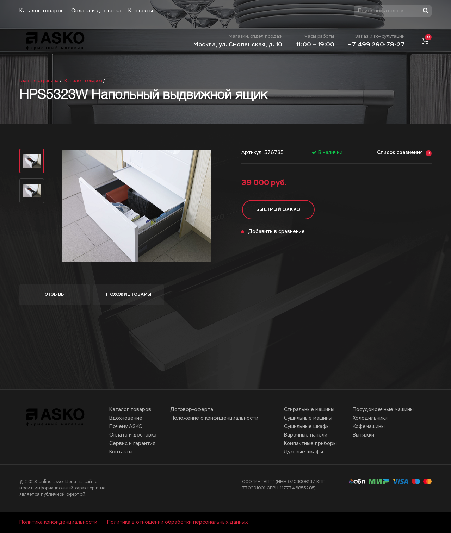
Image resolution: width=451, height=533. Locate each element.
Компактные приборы (310, 443)
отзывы (54, 295)
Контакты (140, 10)
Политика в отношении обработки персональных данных (177, 522)
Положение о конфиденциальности (214, 418)
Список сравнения (404, 153)
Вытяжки (363, 435)
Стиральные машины (309, 409)
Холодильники (370, 418)
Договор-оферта (192, 409)
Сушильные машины (308, 418)
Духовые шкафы (303, 452)
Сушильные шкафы (307, 426)
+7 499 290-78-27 (376, 45)
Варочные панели (305, 435)
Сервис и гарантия (132, 443)
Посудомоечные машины (383, 409)
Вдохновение (125, 418)
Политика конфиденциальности (58, 522)
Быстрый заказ (278, 210)
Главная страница (38, 81)
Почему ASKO (126, 426)
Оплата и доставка (96, 10)
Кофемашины (369, 426)
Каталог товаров (41, 10)
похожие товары (128, 295)
